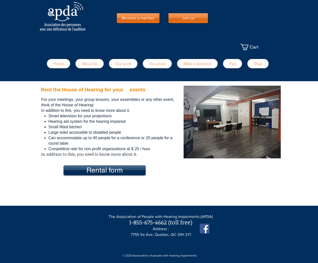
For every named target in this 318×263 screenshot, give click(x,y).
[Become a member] (138, 18)
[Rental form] (105, 170)
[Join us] (188, 18)
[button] (255, 47)
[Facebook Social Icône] (204, 228)
